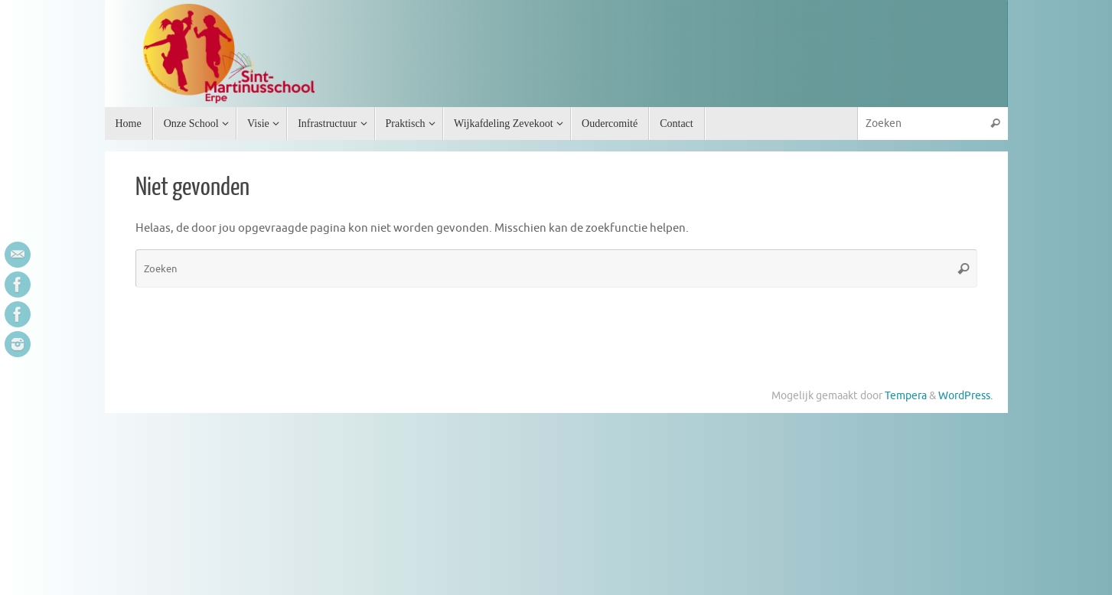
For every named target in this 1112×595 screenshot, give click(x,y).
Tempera (906, 395)
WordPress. (965, 395)
